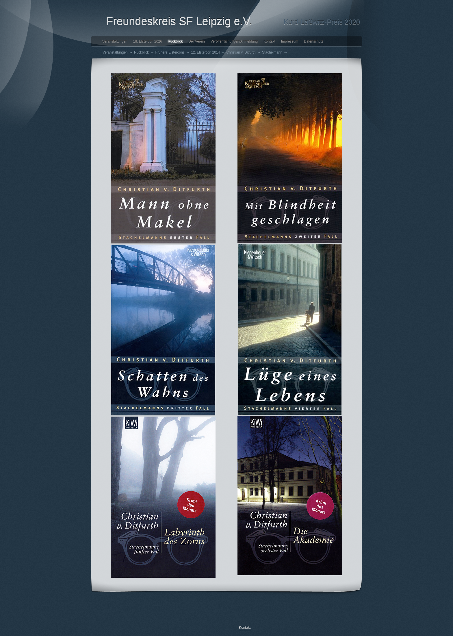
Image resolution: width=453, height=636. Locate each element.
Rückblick (175, 41)
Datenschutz (313, 41)
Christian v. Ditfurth (241, 52)
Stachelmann (272, 52)
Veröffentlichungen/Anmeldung (234, 41)
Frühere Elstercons (170, 52)
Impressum (289, 41)
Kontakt (269, 41)
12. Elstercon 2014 (205, 52)
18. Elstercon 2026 (147, 41)
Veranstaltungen (114, 41)
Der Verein (196, 41)
